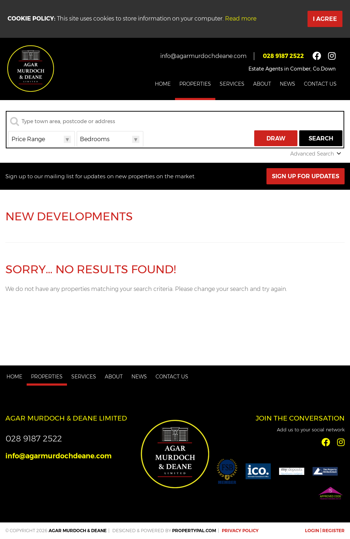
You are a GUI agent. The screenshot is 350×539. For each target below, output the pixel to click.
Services (232, 84)
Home (163, 84)
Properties (195, 84)
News (287, 84)
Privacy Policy (240, 530)
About (262, 84)
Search (321, 138)
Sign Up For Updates (305, 176)
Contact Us (320, 84)
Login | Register (325, 530)
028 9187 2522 (283, 56)
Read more (240, 18)
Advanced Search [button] (316, 153)
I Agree (325, 18)
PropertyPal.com (194, 530)
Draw (276, 138)
